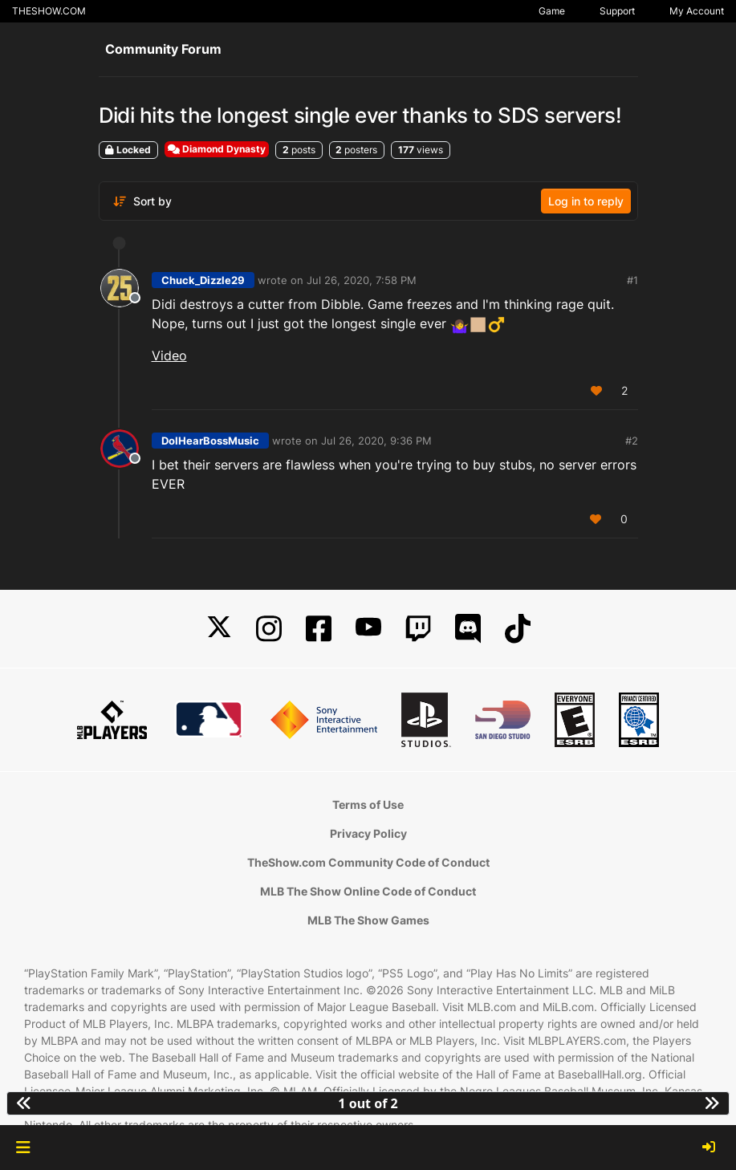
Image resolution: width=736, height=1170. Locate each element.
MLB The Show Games (368, 920)
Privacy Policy (368, 833)
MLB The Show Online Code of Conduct (368, 891)
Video (169, 355)
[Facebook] (318, 629)
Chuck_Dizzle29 (203, 280)
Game (552, 11)
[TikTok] (518, 629)
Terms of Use (368, 804)
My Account (696, 11)
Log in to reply (586, 201)
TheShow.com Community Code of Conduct (368, 862)
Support (617, 11)
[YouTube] (368, 629)
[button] (22, 1147)
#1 (632, 280)
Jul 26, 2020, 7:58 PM (362, 280)
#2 (631, 440)
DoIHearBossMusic (210, 440)
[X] (219, 629)
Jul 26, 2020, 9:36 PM (376, 440)
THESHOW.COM (49, 11)
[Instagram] (269, 629)
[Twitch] (418, 629)
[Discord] (468, 629)
